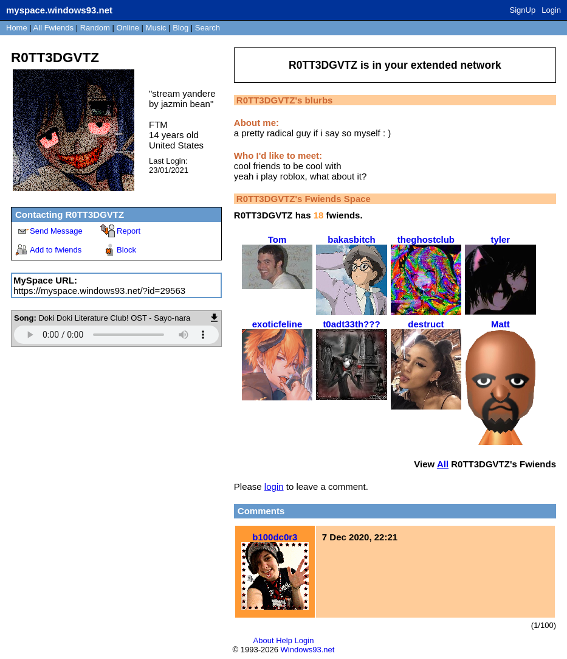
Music (156, 27)
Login (551, 10)
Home (16, 27)
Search (207, 27)
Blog (180, 27)
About (263, 640)
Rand (95, 27)
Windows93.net (308, 649)
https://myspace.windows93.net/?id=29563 (99, 290)
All (53, 27)
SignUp (523, 10)
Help (284, 640)
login (274, 486)
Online (127, 27)
